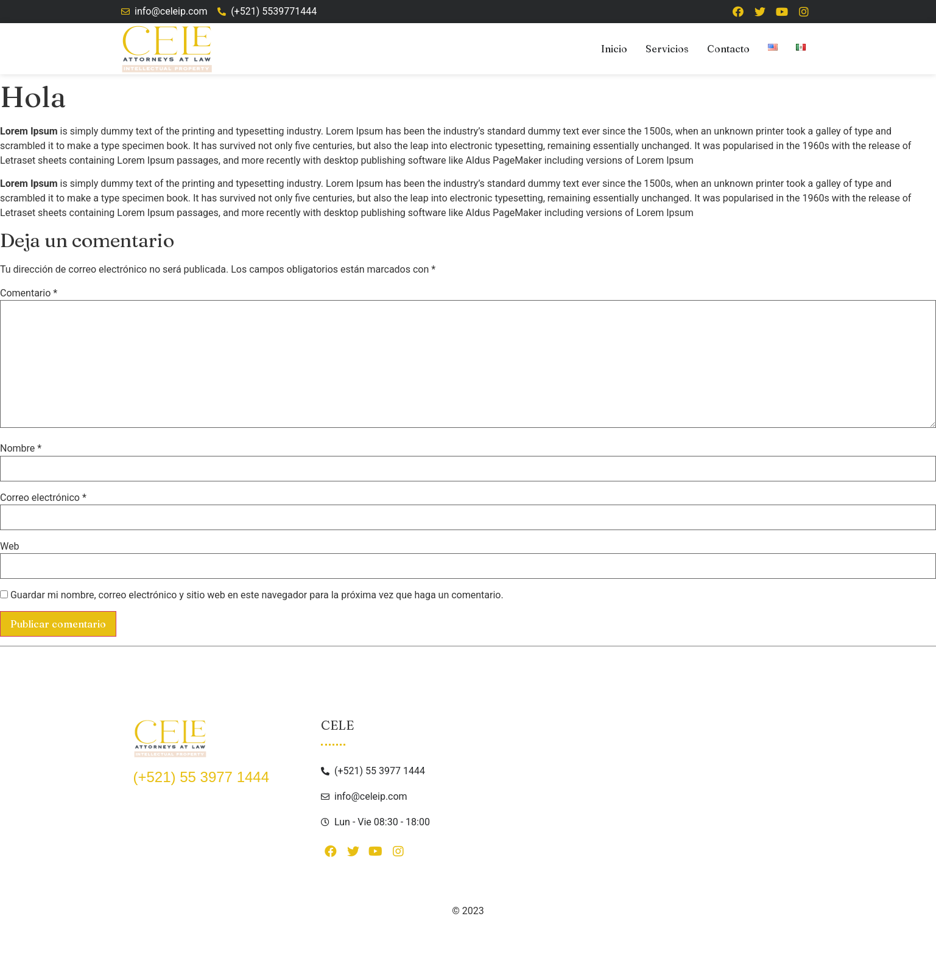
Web (9, 546)
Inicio (614, 49)
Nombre (20, 448)
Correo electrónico (43, 498)
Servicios (667, 49)
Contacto (728, 49)
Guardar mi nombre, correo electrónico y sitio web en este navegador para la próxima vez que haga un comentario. (257, 595)
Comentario (28, 293)
